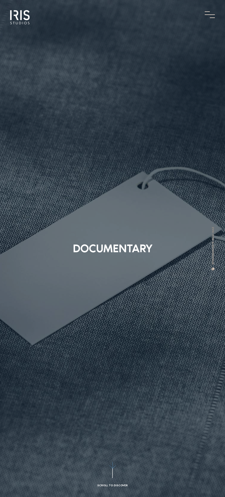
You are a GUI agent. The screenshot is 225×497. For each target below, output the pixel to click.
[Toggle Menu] (210, 14)
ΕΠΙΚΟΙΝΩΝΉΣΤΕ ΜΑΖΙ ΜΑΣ (213, 245)
